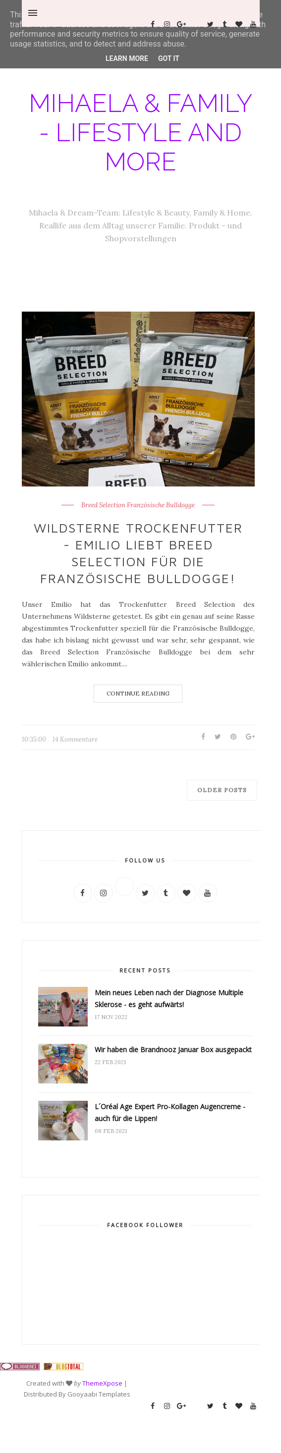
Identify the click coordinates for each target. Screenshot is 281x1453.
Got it (168, 58)
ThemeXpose (102, 1383)
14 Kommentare (75, 739)
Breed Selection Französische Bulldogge (138, 505)
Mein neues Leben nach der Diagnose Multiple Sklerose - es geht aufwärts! (169, 998)
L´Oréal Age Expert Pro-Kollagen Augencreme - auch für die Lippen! (170, 1112)
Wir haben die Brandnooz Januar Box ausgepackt (173, 1049)
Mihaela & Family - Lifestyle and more (140, 132)
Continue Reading (138, 693)
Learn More (127, 58)
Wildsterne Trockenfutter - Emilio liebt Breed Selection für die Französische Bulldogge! (138, 552)
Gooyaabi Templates (98, 1394)
